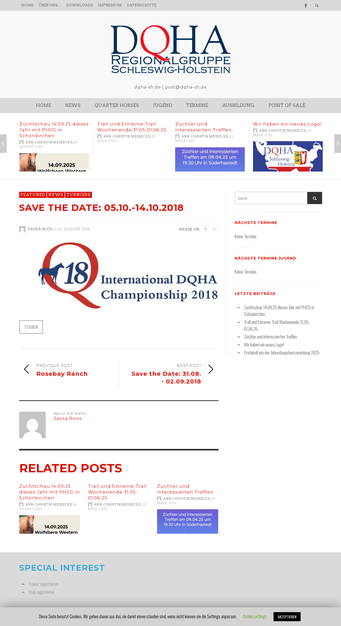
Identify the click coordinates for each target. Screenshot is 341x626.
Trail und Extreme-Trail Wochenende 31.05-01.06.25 (117, 491)
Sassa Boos (40, 229)
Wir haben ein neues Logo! (287, 124)
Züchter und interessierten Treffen (270, 336)
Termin (31, 327)
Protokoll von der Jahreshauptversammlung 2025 (281, 352)
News (55, 194)
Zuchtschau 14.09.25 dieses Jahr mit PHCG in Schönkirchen (54, 129)
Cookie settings (255, 616)
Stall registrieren (41, 592)
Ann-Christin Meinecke (49, 142)
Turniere (78, 194)
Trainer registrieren (43, 584)
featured (32, 194)
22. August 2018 (74, 229)
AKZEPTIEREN (287, 616)
